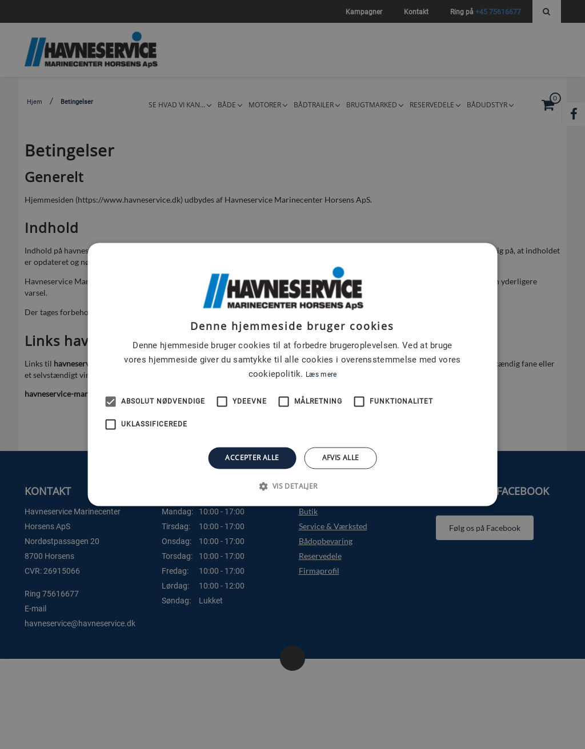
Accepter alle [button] (252, 457)
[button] (292, 486)
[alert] (292, 374)
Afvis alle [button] (340, 457)
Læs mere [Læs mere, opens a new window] (321, 374)
